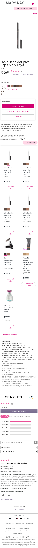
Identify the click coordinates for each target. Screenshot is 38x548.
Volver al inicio (19, 509)
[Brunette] (17, 86)
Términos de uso (10, 528)
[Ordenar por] (19, 447)
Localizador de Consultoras (25, 531)
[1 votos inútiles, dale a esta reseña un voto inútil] (10, 495)
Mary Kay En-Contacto (9, 531)
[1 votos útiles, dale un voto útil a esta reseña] (4, 495)
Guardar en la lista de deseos (19, 111)
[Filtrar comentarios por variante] (19, 451)
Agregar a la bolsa (18, 106)
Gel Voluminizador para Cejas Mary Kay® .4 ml (8, 262)
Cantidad (6, 102)
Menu (3, 3)
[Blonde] (12, 86)
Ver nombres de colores (13, 89)
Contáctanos (29, 523)
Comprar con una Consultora (25, 8)
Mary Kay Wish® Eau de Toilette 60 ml (8, 309)
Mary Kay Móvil (20, 523)
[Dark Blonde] (20, 86)
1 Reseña (16, 74)
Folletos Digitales (9, 523)
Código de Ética (17, 533)
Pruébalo (19, 116)
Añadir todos (31, 143)
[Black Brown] (14, 86)
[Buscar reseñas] (35, 442)
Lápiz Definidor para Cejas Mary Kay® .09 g (9, 171)
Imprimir (35, 13)
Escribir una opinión (27, 74)
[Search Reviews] (19, 442)
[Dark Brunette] (19, 35)
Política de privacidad (23, 528)
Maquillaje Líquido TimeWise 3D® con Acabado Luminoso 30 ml (28, 263)
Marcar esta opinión (7, 499)
